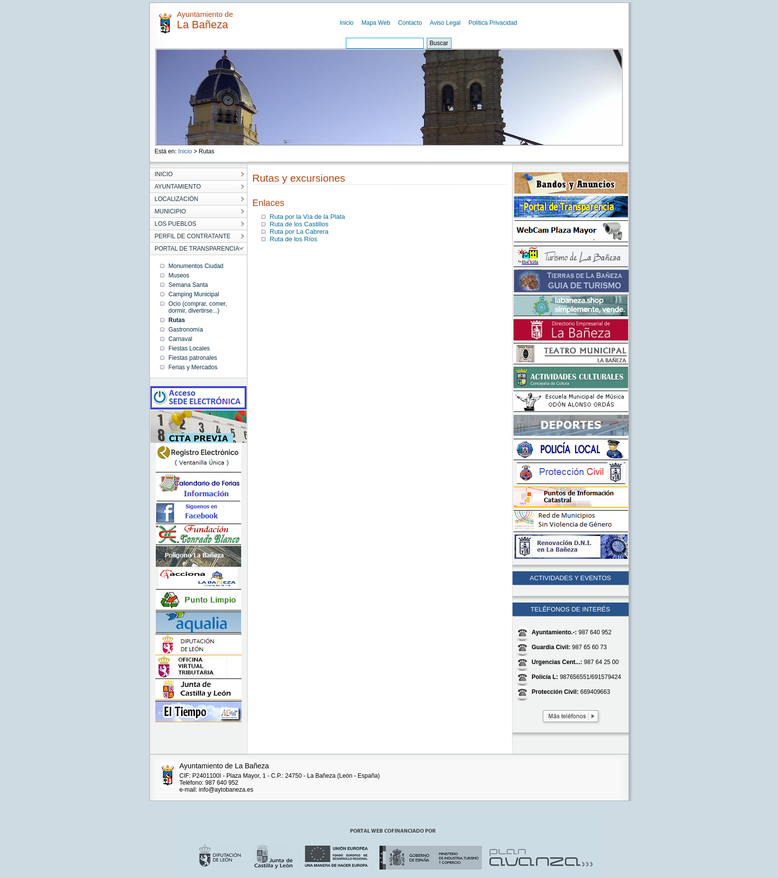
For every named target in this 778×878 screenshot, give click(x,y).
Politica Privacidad (492, 22)
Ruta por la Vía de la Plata (307, 216)
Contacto (410, 22)
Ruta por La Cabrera (299, 231)
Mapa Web (376, 22)
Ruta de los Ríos (294, 239)
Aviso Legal (445, 22)
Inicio (347, 22)
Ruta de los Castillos (299, 224)
